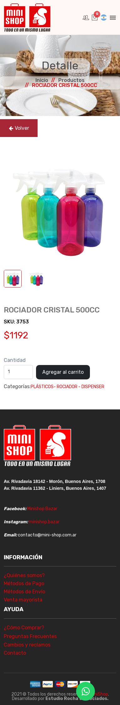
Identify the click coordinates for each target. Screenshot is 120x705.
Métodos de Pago (24, 583)
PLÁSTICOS (42, 386)
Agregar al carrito (63, 372)
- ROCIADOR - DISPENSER (79, 386)
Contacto (15, 653)
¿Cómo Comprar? (24, 628)
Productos (71, 80)
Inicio (41, 80)
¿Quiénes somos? (24, 575)
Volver (19, 128)
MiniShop (99, 694)
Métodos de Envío (24, 592)
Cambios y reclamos (27, 645)
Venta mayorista (23, 600)
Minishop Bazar (42, 508)
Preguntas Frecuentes (30, 636)
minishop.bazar (44, 522)
